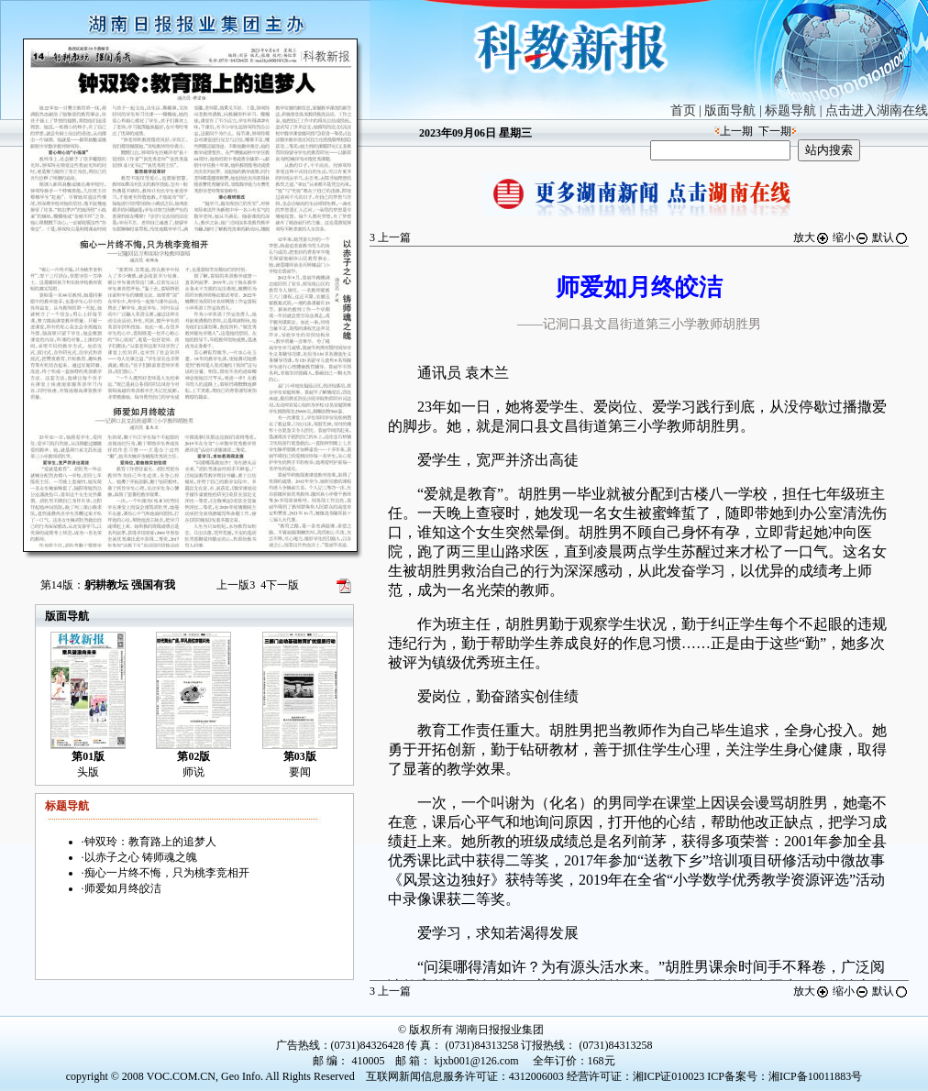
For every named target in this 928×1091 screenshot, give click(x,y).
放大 (811, 237)
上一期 (736, 131)
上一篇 (390, 237)
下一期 (774, 131)
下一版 (279, 585)
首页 (683, 110)
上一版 (235, 585)
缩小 (851, 237)
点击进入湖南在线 (876, 110)
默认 (890, 237)
